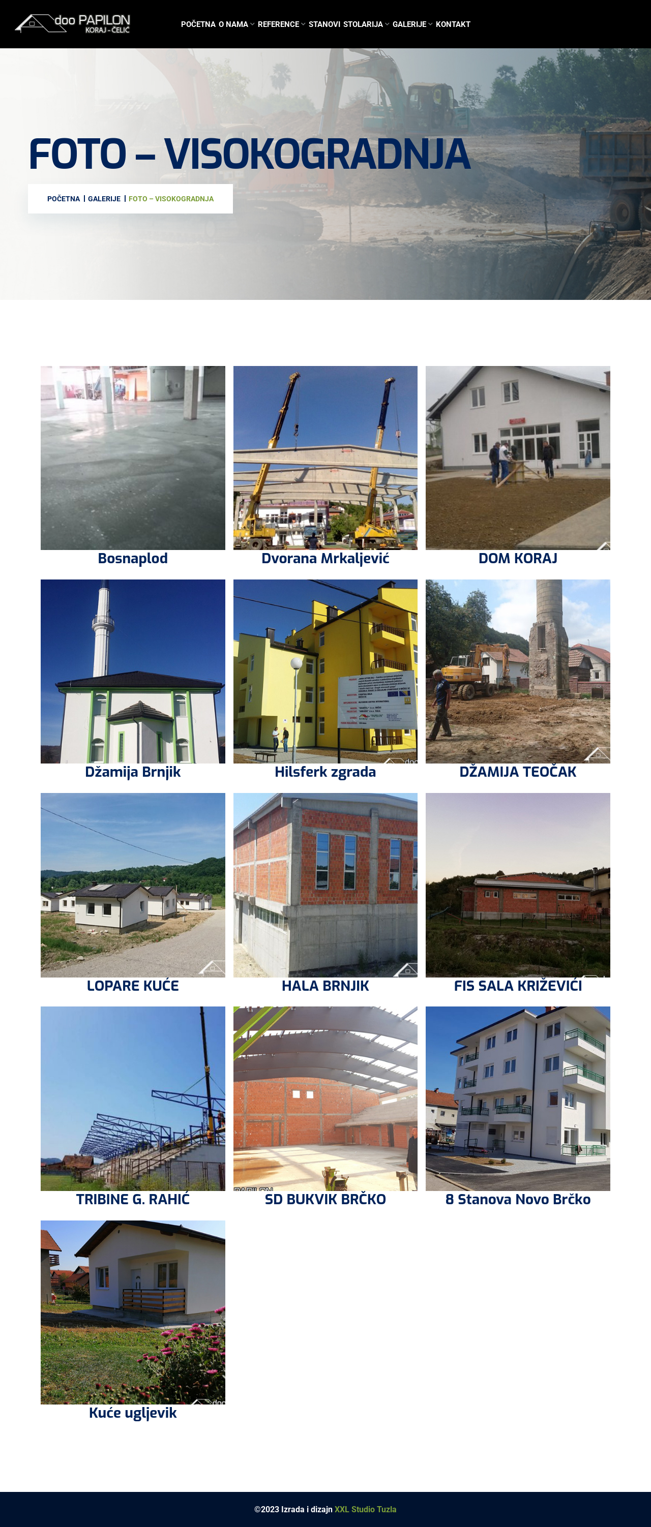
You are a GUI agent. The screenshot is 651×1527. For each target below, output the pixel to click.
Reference (278, 24)
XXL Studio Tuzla (366, 1509)
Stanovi (324, 24)
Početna (198, 24)
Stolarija (363, 24)
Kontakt (453, 24)
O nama (233, 24)
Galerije (409, 24)
